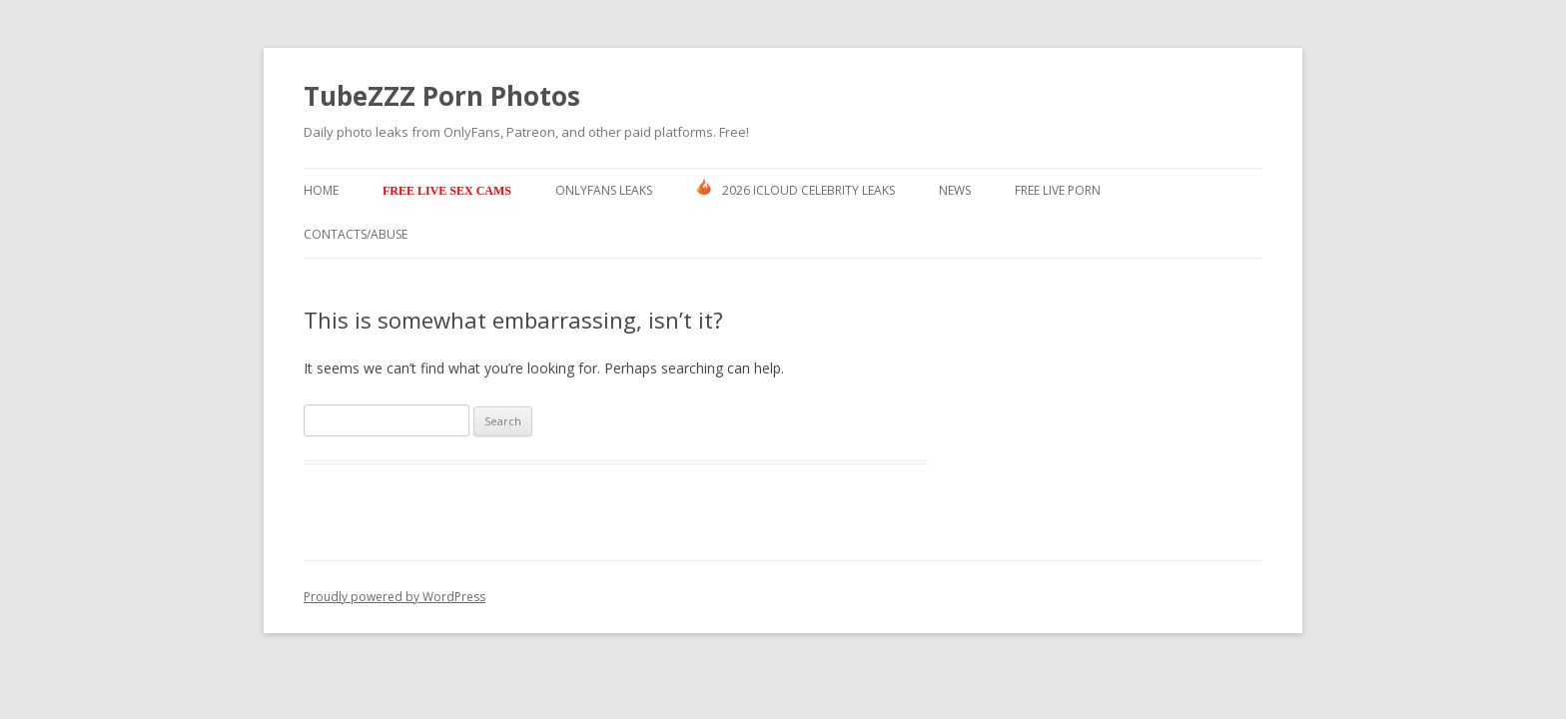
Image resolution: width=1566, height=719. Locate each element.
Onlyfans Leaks (603, 190)
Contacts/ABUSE (355, 234)
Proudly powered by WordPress (394, 596)
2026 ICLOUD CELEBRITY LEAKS (795, 189)
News (955, 190)
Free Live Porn (1058, 190)
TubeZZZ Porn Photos (442, 96)
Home (321, 190)
